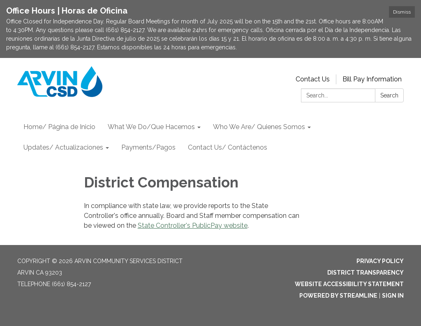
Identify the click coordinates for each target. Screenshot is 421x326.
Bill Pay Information (372, 79)
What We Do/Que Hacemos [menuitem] (151, 127)
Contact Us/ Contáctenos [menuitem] (227, 147)
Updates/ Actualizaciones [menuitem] (63, 147)
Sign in (393, 295)
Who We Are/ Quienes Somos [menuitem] (259, 127)
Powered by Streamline (338, 295)
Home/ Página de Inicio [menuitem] (59, 127)
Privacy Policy (380, 261)
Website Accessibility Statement (349, 284)
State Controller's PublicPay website (193, 225)
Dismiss (402, 12)
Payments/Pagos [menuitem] (148, 147)
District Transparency (365, 272)
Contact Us (313, 79)
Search (389, 95)
